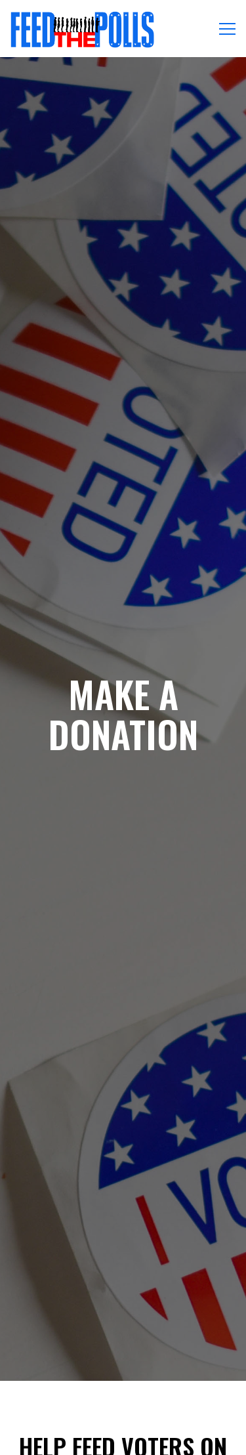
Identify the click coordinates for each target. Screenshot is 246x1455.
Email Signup (123, 1438)
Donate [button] (123, 1405)
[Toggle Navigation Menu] (227, 28)
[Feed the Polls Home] (82, 28)
